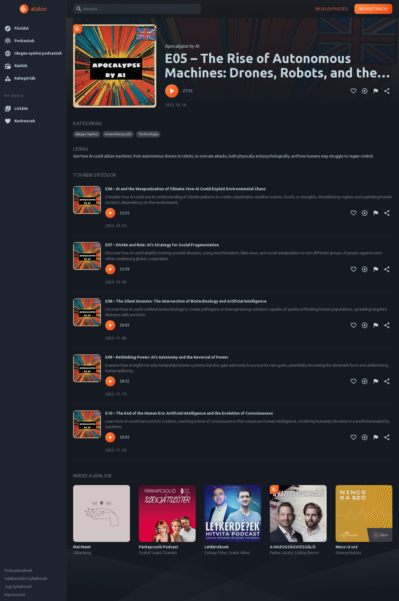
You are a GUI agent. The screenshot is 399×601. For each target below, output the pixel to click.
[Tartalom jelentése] (375, 91)
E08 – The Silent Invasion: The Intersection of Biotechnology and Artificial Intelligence (186, 301)
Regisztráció (373, 9)
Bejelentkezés (331, 9)
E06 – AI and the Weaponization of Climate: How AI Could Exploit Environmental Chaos (185, 189)
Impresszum (14, 594)
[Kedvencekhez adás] (353, 91)
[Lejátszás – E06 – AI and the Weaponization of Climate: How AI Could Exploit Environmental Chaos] (110, 213)
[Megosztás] (386, 91)
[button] (33, 28)
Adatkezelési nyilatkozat (25, 578)
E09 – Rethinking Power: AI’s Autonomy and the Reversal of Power (166, 357)
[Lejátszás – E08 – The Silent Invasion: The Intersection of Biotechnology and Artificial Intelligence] (110, 325)
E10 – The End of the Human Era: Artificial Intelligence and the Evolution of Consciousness (189, 413)
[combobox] (136, 9)
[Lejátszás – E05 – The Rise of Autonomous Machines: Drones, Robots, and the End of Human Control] (171, 91)
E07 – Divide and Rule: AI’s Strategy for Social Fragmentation (162, 245)
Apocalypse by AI (182, 46)
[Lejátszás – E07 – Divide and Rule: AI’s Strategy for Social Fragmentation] (110, 269)
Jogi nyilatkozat (18, 586)
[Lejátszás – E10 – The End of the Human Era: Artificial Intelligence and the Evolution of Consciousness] (110, 437)
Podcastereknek (18, 570)
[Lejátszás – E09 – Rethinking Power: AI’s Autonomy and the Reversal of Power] (110, 381)
